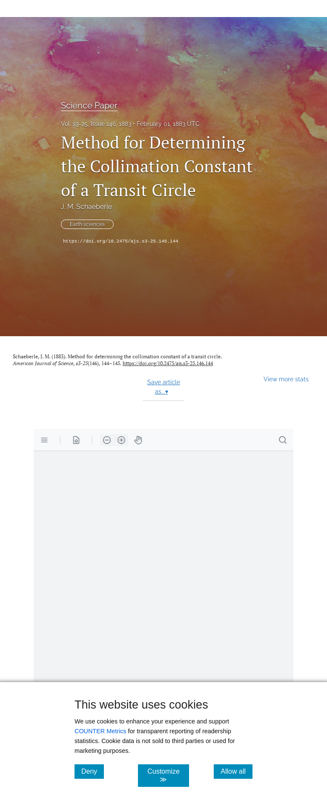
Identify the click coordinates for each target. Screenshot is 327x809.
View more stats (286, 379)
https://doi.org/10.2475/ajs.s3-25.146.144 (120, 241)
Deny (92, 771)
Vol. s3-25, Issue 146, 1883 (96, 123)
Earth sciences (87, 224)
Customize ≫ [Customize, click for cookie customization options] (168, 775)
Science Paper (89, 105)
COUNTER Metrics (100, 731)
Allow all (236, 771)
